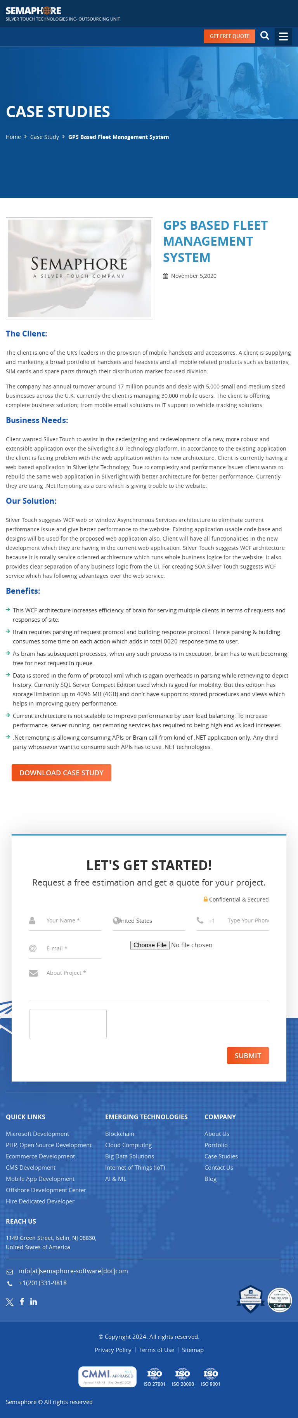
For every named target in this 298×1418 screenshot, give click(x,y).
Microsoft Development (37, 1133)
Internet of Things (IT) (135, 1167)
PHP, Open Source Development (49, 1145)
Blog (210, 1178)
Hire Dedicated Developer (40, 1201)
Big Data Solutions (129, 1156)
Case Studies (221, 1156)
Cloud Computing (128, 1145)
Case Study (44, 136)
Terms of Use (156, 1350)
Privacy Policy (113, 1350)
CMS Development (30, 1167)
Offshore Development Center (46, 1190)
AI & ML (115, 1178)
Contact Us (218, 1167)
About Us (216, 1133)
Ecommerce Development (40, 1156)
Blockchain (119, 1133)
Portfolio (216, 1145)
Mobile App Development (40, 1178)
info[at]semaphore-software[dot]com (72, 1271)
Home (13, 136)
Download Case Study (61, 772)
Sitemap (193, 1350)
